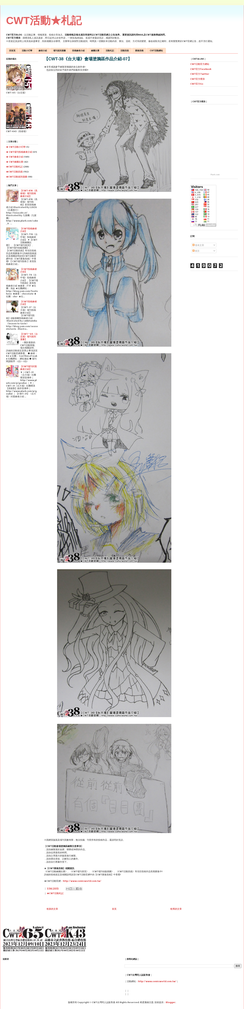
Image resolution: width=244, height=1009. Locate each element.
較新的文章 (52, 908)
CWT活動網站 (156, 50)
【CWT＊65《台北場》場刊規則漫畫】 (29, 336)
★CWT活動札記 (55, 893)
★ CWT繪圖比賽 (14, 161)
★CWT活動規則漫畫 (16, 176)
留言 (196, 250)
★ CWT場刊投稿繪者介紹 (19, 151)
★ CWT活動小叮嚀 (15, 146)
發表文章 (198, 245)
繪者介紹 (43, 50)
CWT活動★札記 (44, 20)
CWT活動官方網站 (199, 64)
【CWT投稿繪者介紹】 (28, 230)
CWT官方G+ (196, 83)
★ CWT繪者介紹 (14, 156)
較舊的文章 (176, 908)
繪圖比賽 (95, 50)
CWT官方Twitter (199, 73)
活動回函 (124, 50)
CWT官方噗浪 (197, 78)
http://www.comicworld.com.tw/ (82, 881)
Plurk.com (215, 175)
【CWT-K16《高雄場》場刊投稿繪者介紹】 (28, 193)
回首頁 (12, 50)
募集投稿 (139, 50)
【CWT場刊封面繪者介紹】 (28, 367)
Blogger (170, 1002)
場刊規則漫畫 (59, 50)
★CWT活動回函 (14, 171)
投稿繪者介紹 (78, 50)
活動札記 (110, 50)
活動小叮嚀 (27, 50)
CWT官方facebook (200, 69)
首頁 (114, 908)
